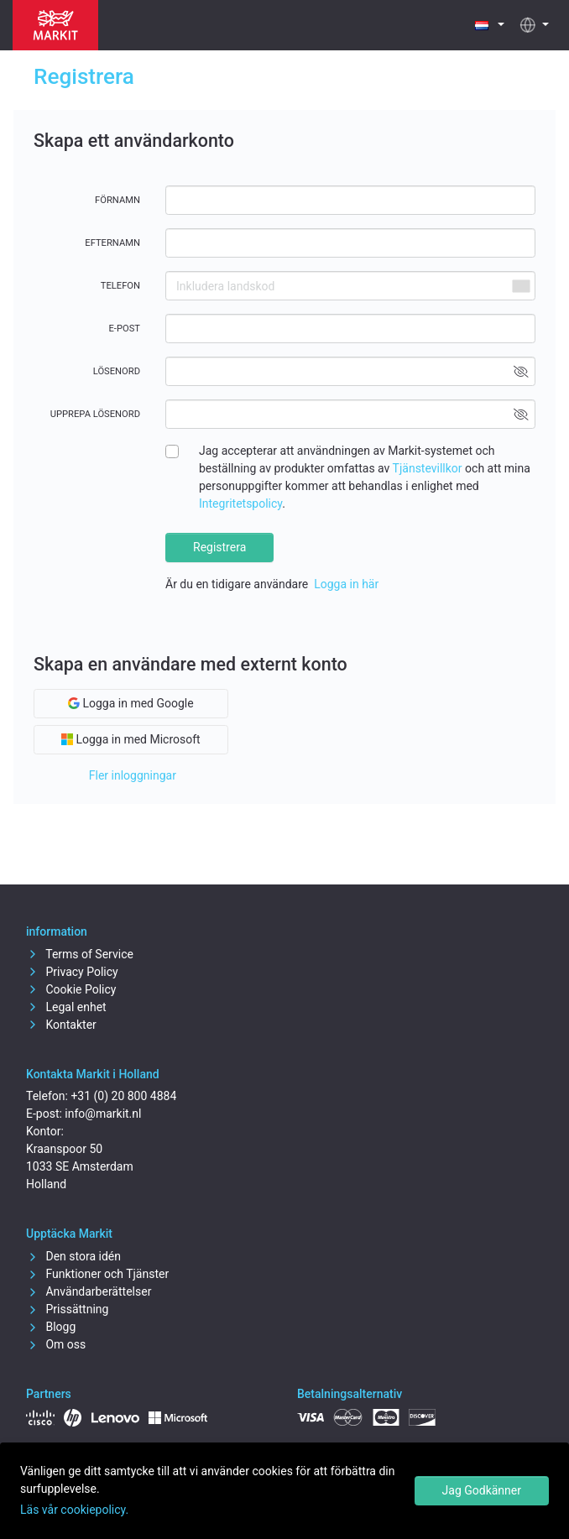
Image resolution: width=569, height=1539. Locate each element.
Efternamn (112, 242)
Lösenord (116, 371)
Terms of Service (79, 954)
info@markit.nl (103, 1113)
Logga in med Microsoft (131, 739)
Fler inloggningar (132, 775)
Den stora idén (73, 1256)
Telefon (120, 285)
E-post (124, 328)
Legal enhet (66, 1007)
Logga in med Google (131, 703)
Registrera (219, 547)
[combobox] (520, 286)
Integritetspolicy (240, 503)
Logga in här (346, 584)
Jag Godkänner (481, 1490)
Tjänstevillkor (427, 468)
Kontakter (61, 1024)
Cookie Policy (71, 989)
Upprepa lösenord (95, 414)
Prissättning (67, 1309)
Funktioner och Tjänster (97, 1274)
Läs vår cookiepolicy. (74, 1509)
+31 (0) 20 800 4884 (123, 1096)
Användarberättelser (88, 1291)
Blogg (51, 1326)
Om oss (56, 1344)
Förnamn (117, 200)
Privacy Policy (72, 971)
